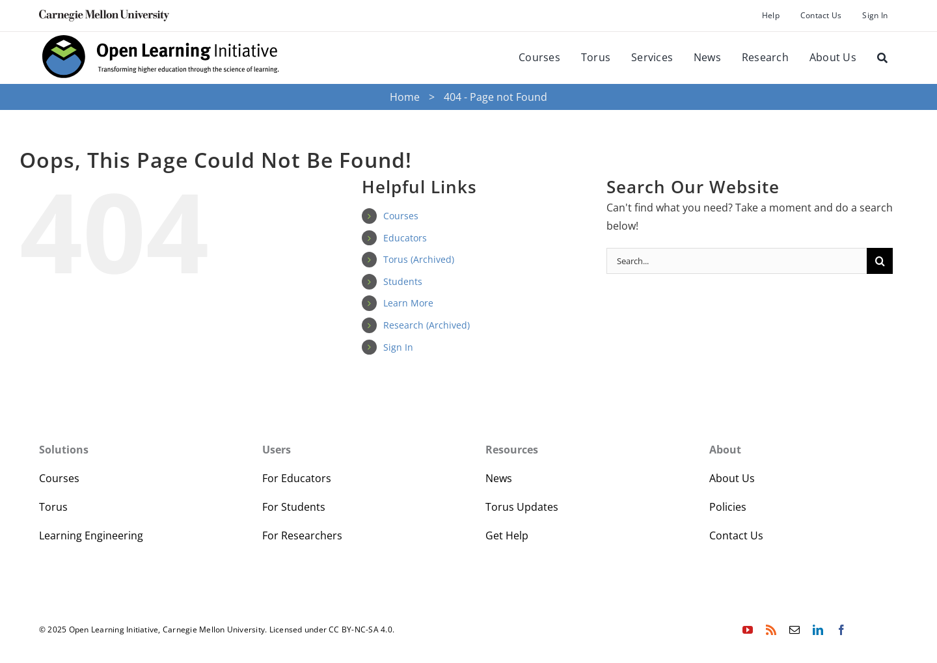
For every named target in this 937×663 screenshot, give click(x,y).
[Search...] (736, 261)
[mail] (794, 630)
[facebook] (841, 630)
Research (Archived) (426, 325)
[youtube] (747, 630)
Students (402, 281)
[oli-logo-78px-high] (161, 79)
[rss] (771, 630)
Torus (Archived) (418, 259)
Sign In (398, 347)
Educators (405, 238)
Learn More (408, 303)
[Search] (882, 58)
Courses (400, 216)
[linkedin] (818, 630)
